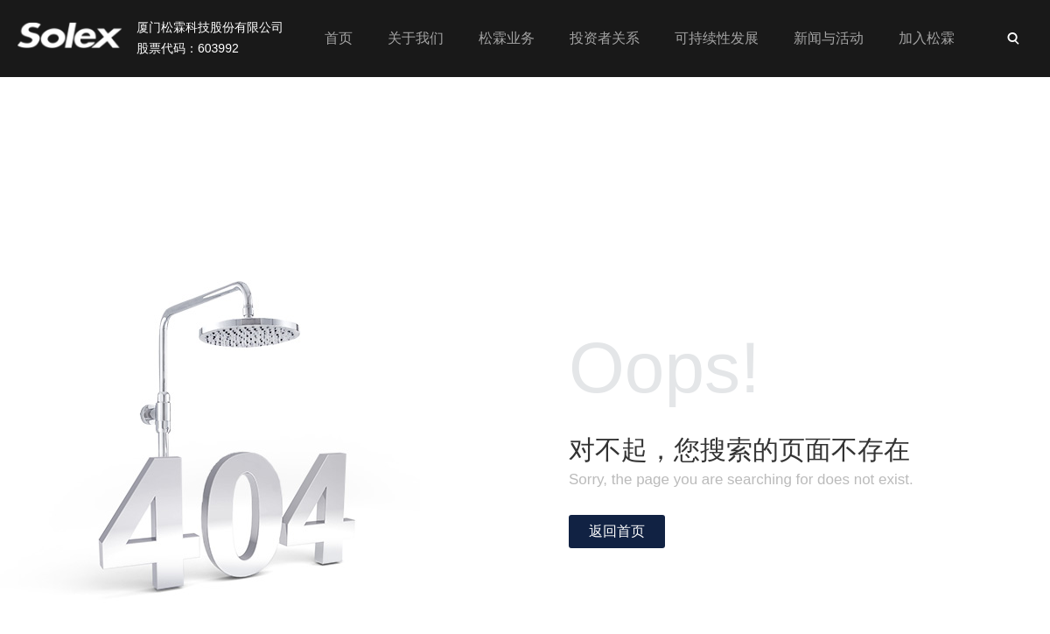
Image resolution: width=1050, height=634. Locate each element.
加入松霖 (927, 38)
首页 (339, 38)
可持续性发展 (717, 38)
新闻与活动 (829, 38)
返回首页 (617, 531)
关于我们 (416, 38)
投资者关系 (605, 38)
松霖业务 (507, 38)
